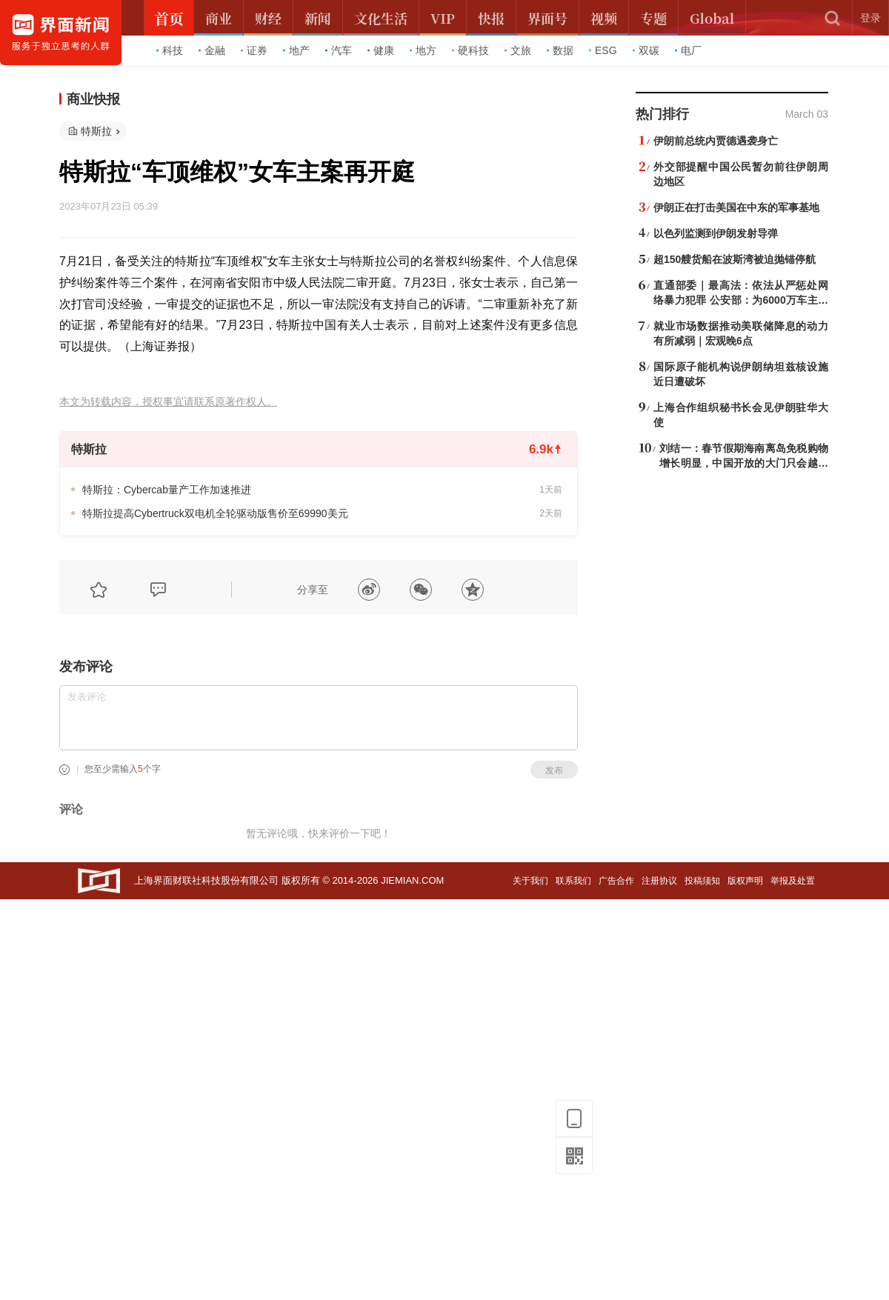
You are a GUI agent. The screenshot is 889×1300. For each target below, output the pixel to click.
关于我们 (530, 881)
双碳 (646, 50)
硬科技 (470, 50)
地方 (423, 50)
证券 (254, 50)
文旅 (518, 50)
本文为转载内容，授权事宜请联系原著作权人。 (168, 401)
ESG (603, 50)
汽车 (338, 50)
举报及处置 (792, 881)
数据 (560, 50)
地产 (296, 50)
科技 (169, 50)
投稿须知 (702, 881)
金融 (212, 50)
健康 (380, 50)
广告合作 (616, 881)
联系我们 (573, 881)
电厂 (688, 50)
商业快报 (93, 99)
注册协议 (659, 881)
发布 (554, 770)
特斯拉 (96, 131)
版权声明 (745, 881)
